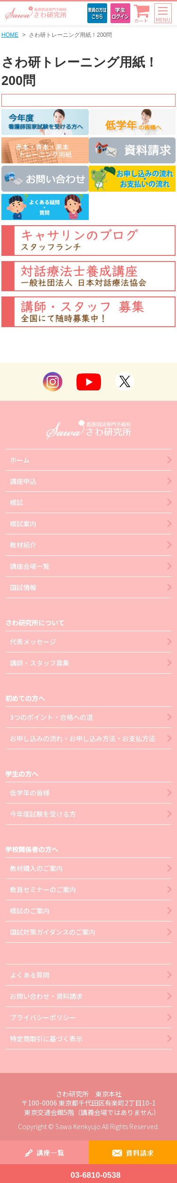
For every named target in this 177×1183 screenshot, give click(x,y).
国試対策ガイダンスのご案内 (52, 932)
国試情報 (23, 587)
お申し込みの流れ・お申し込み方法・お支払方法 (82, 738)
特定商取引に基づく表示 (46, 1038)
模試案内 (23, 523)
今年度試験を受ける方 (43, 814)
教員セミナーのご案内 (43, 889)
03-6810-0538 (96, 1175)
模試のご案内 (30, 910)
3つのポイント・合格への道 (51, 717)
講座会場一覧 (30, 566)
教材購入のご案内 (36, 868)
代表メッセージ (33, 641)
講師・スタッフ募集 (39, 663)
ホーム (20, 460)
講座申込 (23, 481)
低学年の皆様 (30, 792)
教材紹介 (23, 544)
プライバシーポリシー (43, 1017)
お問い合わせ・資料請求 (46, 996)
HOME (9, 35)
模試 (16, 502)
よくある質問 (30, 975)
